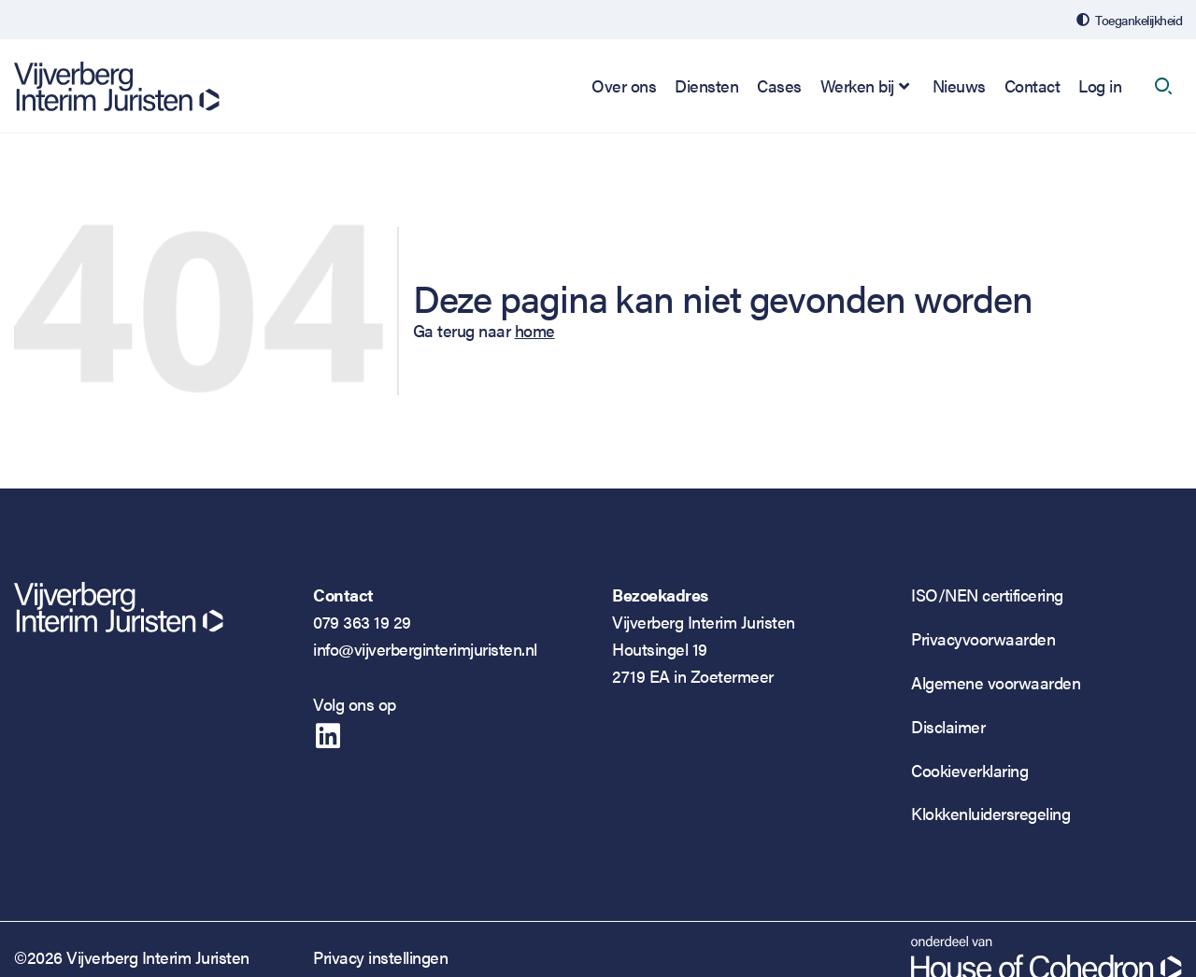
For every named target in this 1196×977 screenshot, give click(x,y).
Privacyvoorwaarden (983, 638)
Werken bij (857, 85)
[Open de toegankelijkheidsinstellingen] (1129, 20)
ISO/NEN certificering (987, 594)
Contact (1032, 85)
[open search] (1163, 86)
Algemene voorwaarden (995, 682)
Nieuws (959, 85)
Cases (779, 85)
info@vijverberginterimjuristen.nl (425, 648)
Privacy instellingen (380, 957)
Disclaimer (948, 726)
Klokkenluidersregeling (990, 813)
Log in (1099, 85)
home (535, 330)
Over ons (623, 85)
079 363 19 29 (362, 621)
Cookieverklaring (969, 770)
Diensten (706, 85)
